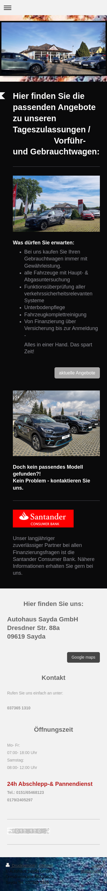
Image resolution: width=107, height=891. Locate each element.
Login (96, 865)
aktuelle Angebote (77, 372)
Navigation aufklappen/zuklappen (53, 7)
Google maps (83, 657)
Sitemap (46, 865)
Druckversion (21, 865)
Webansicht (90, 871)
